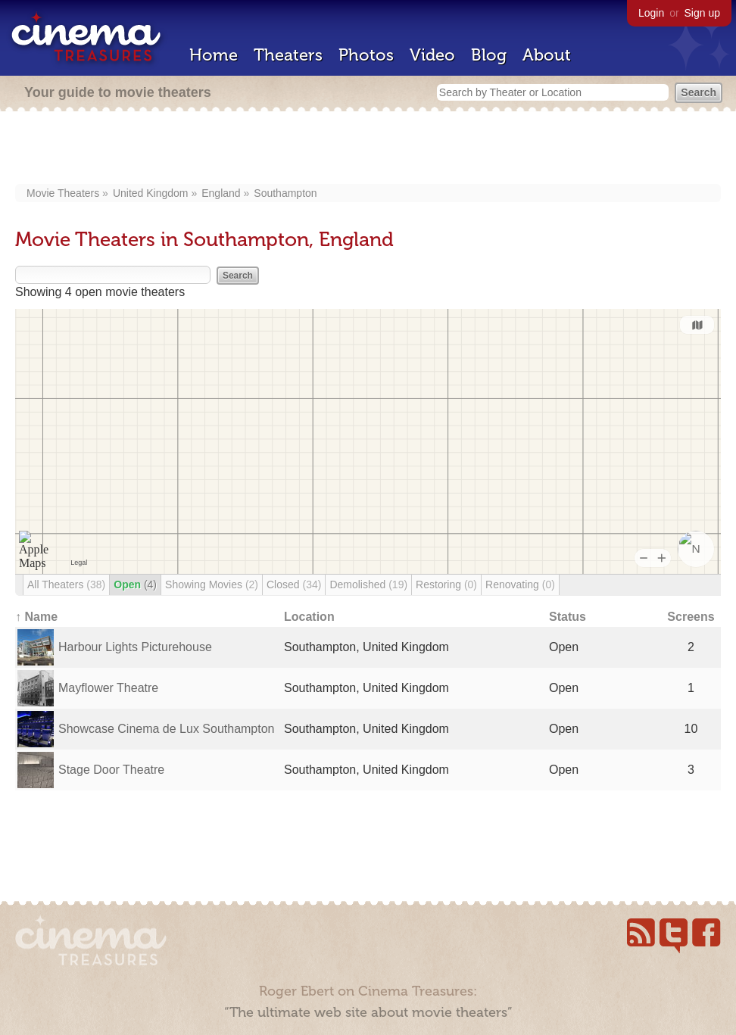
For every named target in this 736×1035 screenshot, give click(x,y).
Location (309, 616)
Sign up (702, 13)
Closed (294, 584)
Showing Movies (211, 584)
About (546, 55)
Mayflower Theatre (108, 687)
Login (651, 13)
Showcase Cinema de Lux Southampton (166, 728)
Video (432, 55)
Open (135, 584)
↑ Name (36, 616)
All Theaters (66, 584)
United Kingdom (151, 193)
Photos (366, 55)
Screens (690, 616)
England (220, 193)
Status (567, 616)
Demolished (368, 584)
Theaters (288, 55)
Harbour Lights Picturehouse (135, 647)
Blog (489, 55)
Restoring (446, 584)
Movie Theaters (63, 193)
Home (213, 55)
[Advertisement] (368, 149)
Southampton (285, 193)
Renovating (520, 584)
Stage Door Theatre (111, 769)
